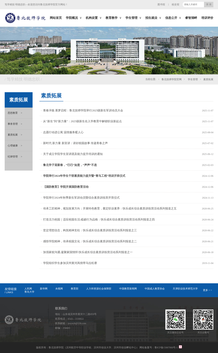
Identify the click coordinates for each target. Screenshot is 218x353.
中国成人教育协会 (155, 288)
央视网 (59, 288)
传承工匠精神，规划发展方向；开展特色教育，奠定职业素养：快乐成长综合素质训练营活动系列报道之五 (110, 208)
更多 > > (207, 290)
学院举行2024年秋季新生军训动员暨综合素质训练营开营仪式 (81, 197)
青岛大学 (29, 291)
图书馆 (161, 4)
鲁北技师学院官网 (172, 79)
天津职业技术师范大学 (185, 288)
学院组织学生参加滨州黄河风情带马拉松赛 (70, 263)
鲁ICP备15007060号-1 (166, 347)
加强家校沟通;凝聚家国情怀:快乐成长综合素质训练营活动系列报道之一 (88, 252)
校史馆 (175, 4)
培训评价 (207, 18)
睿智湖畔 (191, 18)
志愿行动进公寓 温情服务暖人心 (63, 132)
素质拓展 (208, 79)
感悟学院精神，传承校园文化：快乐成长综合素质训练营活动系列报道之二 (90, 241)
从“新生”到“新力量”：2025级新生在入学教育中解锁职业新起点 (82, 121)
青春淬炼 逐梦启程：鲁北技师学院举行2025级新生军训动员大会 (83, 110)
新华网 (43, 288)
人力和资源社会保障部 (98, 288)
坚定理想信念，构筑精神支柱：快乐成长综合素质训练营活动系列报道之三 (90, 230)
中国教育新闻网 (128, 288)
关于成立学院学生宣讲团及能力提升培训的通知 (73, 154)
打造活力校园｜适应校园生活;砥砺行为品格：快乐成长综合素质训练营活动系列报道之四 (99, 219)
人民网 (28, 288)
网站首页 (56, 18)
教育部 (74, 288)
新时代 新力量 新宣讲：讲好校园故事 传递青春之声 (75, 143)
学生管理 (192, 79)
